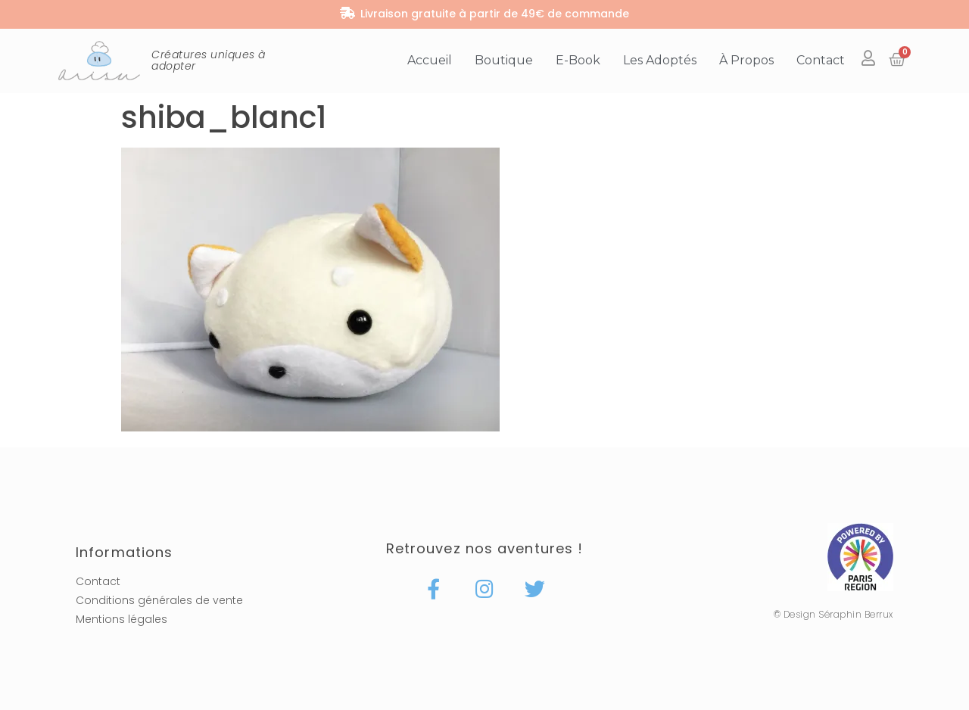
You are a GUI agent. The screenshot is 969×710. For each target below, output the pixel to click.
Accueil (429, 60)
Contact (820, 60)
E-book (578, 60)
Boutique (504, 60)
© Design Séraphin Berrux (833, 614)
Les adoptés (659, 60)
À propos (746, 60)
